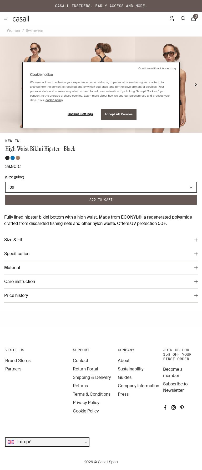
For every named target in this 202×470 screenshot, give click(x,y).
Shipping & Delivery (92, 377)
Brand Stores (18, 360)
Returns (80, 386)
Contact (80, 360)
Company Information (138, 386)
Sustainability (130, 369)
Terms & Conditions (91, 394)
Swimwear (34, 30)
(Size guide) (14, 177)
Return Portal (85, 369)
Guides (125, 377)
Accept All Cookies (119, 114)
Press (123, 394)
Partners (13, 369)
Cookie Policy (86, 411)
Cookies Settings (80, 114)
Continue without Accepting (157, 68)
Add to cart (101, 199)
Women (13, 30)
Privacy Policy (86, 402)
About (123, 360)
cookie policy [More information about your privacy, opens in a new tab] (54, 100)
